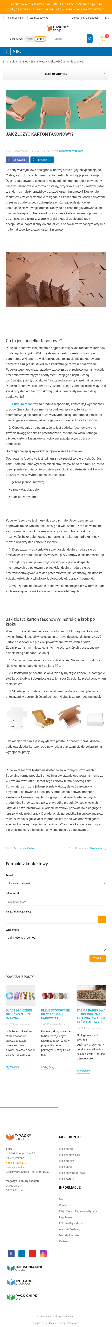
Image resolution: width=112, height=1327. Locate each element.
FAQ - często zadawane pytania (78, 1211)
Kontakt (64, 1205)
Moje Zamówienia (69, 1154)
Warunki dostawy (69, 1229)
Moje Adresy (66, 1160)
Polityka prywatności (71, 1223)
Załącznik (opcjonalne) (18, 911)
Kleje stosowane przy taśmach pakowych (55, 1014)
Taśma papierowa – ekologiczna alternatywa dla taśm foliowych (91, 1016)
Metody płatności (69, 1235)
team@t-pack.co (39, 17)
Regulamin (65, 1217)
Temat (9, 875)
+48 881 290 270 (14, 17)
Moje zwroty (66, 1178)
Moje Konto (66, 1148)
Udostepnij (19, 159)
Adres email (12, 893)
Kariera (63, 1241)
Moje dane (65, 1166)
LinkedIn (42, 159)
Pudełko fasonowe (25, 404)
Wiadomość (12, 929)
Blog (61, 1199)
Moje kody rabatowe (72, 1172)
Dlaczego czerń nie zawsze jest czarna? (19, 1014)
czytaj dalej (12, 1067)
